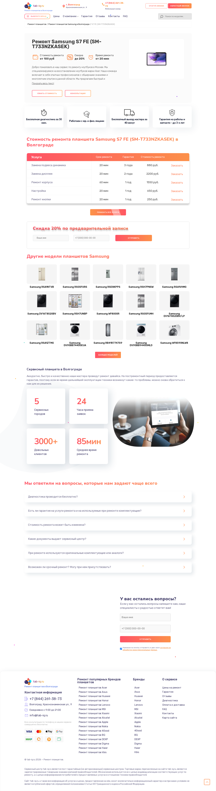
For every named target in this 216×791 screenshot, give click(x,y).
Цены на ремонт (171, 687)
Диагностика (170, 700)
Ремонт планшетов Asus (93, 692)
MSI (136, 709)
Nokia (137, 726)
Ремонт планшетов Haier (93, 748)
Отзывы (100, 16)
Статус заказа (156, 6)
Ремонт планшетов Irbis (92, 752)
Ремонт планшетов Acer (93, 687)
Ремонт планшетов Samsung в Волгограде (69, 24)
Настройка (38, 191)
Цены (56, 16)
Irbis (136, 752)
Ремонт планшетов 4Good (94, 730)
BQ (136, 735)
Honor (137, 700)
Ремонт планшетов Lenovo (94, 704)
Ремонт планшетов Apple (93, 722)
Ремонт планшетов (37, 24)
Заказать (177, 165)
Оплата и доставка (173, 704)
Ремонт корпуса (41, 182)
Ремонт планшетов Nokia (93, 726)
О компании (69, 16)
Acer (137, 687)
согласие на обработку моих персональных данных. (147, 649)
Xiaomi (138, 713)
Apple (137, 722)
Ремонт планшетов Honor (94, 700)
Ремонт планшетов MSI (92, 709)
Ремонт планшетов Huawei (94, 696)
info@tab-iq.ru (39, 715)
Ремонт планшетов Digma (94, 743)
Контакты (114, 16)
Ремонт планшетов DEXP (93, 739)
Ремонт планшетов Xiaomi (94, 713)
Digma (138, 743)
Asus (137, 691)
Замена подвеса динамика (48, 165)
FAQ (125, 16)
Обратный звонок (179, 6)
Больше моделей (108, 355)
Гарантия (86, 16)
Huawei (138, 696)
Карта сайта (169, 717)
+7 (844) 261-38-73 (46, 698)
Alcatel (138, 717)
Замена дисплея (41, 173)
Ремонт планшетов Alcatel (94, 717)
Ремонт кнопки (41, 199)
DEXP (137, 739)
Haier (137, 748)
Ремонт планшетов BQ (92, 735)
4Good (138, 730)
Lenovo (138, 704)
